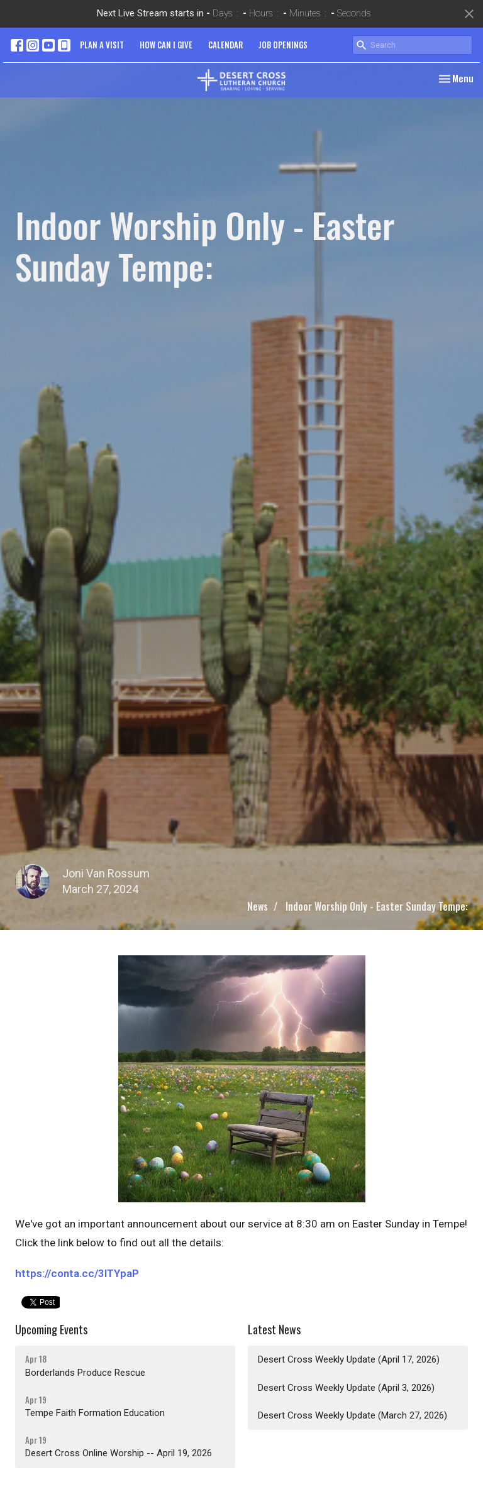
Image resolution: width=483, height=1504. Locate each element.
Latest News (274, 1329)
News (257, 906)
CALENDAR (225, 44)
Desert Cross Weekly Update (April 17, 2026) (349, 1359)
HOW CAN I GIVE (166, 44)
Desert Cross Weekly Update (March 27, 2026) (352, 1415)
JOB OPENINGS (283, 44)
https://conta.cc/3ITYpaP (77, 1273)
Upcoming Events (51, 1329)
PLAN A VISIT (102, 44)
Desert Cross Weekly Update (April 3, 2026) (346, 1387)
